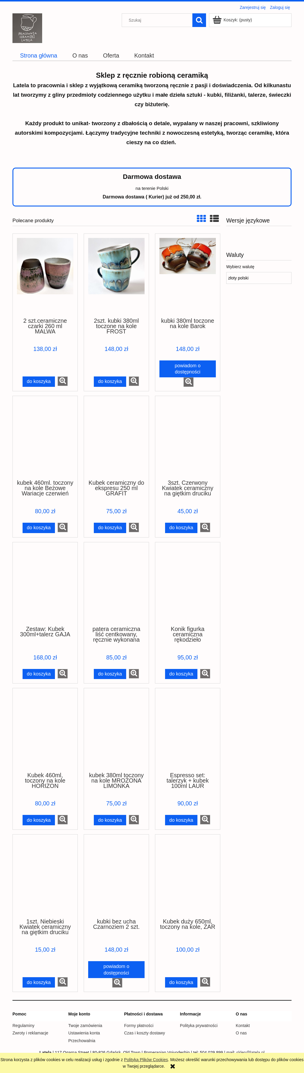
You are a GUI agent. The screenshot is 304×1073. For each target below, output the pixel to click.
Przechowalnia (81, 1040)
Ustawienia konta (84, 1033)
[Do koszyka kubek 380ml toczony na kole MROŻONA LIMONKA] (110, 820)
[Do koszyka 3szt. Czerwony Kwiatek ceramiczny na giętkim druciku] (181, 528)
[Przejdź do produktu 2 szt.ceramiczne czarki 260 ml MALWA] (45, 275)
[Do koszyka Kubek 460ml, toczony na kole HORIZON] (39, 820)
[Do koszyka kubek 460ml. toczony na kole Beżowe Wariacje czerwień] (39, 528)
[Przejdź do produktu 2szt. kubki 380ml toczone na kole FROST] (116, 275)
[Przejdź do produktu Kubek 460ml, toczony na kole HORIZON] (45, 729)
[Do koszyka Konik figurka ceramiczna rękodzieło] (181, 674)
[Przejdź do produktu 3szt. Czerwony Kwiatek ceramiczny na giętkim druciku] (187, 437)
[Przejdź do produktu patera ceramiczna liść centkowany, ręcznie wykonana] (116, 583)
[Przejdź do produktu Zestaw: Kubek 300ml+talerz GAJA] (45, 583)
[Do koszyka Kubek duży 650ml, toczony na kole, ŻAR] (181, 982)
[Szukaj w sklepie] (158, 20)
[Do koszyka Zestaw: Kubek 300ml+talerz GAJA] (39, 674)
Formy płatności (138, 1025)
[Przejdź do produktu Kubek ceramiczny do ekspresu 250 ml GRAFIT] (116, 437)
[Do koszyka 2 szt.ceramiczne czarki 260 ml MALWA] (39, 381)
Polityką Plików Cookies (146, 1059)
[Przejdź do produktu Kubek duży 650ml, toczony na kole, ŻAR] (187, 876)
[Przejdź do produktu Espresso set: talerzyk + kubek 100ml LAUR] (187, 729)
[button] (63, 381)
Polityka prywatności (199, 1025)
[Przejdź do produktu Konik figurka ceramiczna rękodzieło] (187, 583)
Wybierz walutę (240, 267)
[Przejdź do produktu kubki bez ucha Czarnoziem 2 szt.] (116, 876)
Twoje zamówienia (85, 1025)
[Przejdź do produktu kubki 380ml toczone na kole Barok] (187, 275)
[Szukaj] (199, 20)
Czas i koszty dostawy (144, 1033)
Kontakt (243, 1025)
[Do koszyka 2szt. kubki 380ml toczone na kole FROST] (110, 381)
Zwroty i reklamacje (30, 1033)
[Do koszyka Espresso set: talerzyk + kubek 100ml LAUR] (181, 820)
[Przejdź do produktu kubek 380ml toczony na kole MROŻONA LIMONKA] (116, 729)
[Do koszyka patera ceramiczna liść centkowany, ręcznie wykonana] (110, 674)
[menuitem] (38, 55)
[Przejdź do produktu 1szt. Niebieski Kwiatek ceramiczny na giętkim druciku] (45, 876)
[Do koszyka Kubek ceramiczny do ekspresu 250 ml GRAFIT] (110, 528)
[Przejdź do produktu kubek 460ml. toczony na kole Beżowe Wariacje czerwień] (45, 437)
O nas (241, 1033)
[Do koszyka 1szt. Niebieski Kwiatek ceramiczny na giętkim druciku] (39, 982)
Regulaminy (23, 1025)
